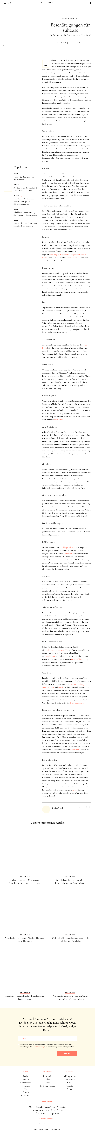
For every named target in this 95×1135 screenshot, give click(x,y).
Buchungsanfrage (47, 1085)
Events (35, 1110)
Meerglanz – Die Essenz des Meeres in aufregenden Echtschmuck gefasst (24, 201)
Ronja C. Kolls (61, 43)
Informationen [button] (47, 1102)
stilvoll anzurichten (76, 703)
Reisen (74, 790)
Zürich (60, 687)
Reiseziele (47, 1076)
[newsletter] (55, 1124)
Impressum (54, 1113)
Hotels (47, 1082)
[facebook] (40, 1124)
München (45, 687)
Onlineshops (69, 1079)
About (31, 1106)
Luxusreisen (47, 1071)
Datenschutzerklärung (38, 1047)
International (26, 1095)
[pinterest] (50, 1124)
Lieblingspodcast (67, 547)
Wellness (47, 1079)
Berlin (73, 684)
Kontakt (39, 1106)
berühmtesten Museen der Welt (57, 650)
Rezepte (69, 1085)
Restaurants (68, 553)
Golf (69, 1082)
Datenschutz (41, 1113)
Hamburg (80, 684)
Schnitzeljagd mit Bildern (59, 254)
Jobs (53, 1110)
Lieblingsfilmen (77, 659)
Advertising (44, 1110)
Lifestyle (69, 1071)
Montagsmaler (72, 258)
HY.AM (59, 1130)
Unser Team (50, 1106)
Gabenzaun (74, 749)
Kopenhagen (25, 1082)
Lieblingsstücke (69, 1076)
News (69, 1089)
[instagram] (45, 1124)
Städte (25, 1071)
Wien (52, 687)
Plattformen (58, 419)
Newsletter (61, 1106)
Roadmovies (50, 656)
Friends (59, 1110)
